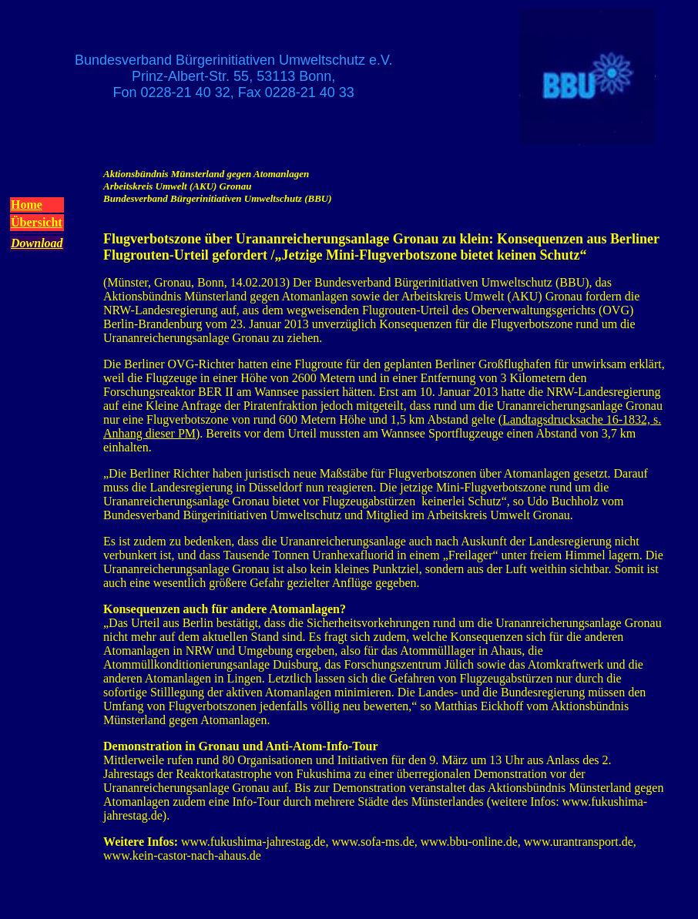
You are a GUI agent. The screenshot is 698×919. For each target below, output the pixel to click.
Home (26, 204)
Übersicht (36, 222)
